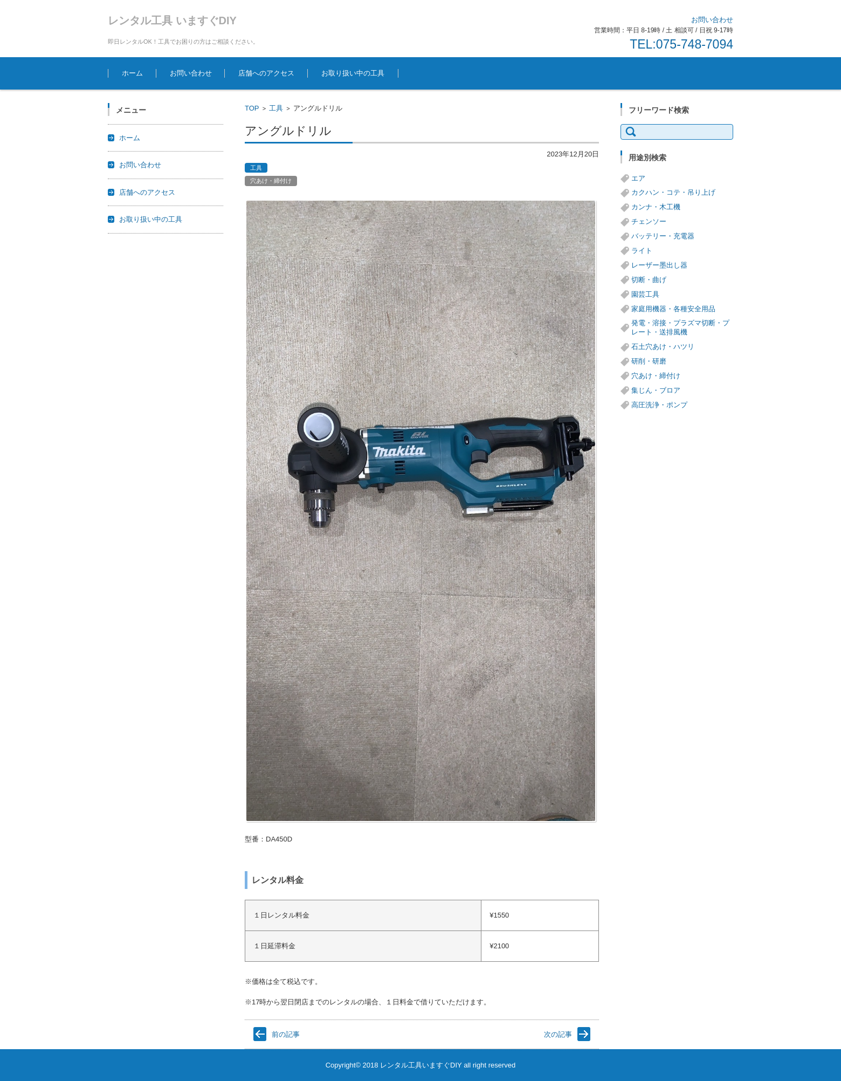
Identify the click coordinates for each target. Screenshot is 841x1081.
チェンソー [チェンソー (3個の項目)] (648, 221)
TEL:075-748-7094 (681, 44)
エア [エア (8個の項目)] (638, 178)
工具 (276, 108)
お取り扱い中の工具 (352, 73)
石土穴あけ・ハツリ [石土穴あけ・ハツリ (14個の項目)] (662, 347)
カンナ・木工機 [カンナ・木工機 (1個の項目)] (655, 207)
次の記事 (558, 1034)
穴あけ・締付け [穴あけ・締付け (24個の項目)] (655, 376)
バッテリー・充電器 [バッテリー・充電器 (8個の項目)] (662, 236)
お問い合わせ (191, 73)
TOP (252, 108)
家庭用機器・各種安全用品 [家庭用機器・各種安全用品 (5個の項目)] (673, 309)
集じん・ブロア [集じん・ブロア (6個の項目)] (655, 390)
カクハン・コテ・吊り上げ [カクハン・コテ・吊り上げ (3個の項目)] (673, 192)
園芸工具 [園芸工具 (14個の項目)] (645, 294)
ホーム (132, 73)
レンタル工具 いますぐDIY (172, 20)
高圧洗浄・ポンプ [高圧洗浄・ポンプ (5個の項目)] (659, 405)
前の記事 (286, 1034)
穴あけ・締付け (271, 180)
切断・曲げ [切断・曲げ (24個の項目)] (648, 280)
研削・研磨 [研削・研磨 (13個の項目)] (648, 361)
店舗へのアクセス (266, 73)
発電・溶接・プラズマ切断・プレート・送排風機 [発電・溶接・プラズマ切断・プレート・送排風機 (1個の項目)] (680, 327)
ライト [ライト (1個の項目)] (641, 251)
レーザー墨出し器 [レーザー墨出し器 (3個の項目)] (659, 265)
